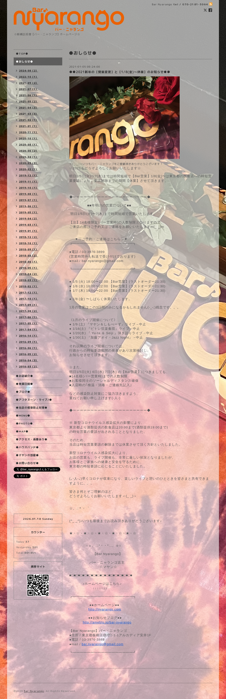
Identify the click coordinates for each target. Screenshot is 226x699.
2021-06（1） (28, 95)
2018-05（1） (28, 268)
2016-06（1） (28, 348)
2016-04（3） (28, 360)
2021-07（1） (28, 89)
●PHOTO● (24, 423)
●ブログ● (23, 392)
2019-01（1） (28, 231)
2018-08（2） (28, 255)
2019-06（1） (28, 206)
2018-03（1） (28, 280)
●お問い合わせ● (27, 463)
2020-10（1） (28, 138)
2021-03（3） (28, 114)
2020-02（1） (28, 169)
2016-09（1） (28, 342)
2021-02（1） (28, 120)
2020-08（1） (28, 144)
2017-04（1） (28, 329)
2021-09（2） (28, 83)
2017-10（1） (28, 299)
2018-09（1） (28, 249)
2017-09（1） (28, 305)
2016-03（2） (28, 366)
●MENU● (23, 415)
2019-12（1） (28, 175)
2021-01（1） (28, 126)
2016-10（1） (28, 336)
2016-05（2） (28, 354)
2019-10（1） (28, 188)
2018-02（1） (28, 286)
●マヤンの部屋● (27, 455)
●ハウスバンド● (27, 447)
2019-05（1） (28, 212)
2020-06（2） (28, 151)
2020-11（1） (28, 132)
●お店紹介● (24, 376)
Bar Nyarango (34, 691)
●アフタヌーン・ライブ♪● (34, 400)
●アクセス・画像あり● (31, 439)
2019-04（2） (28, 218)
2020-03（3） (28, 163)
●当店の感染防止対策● (31, 407)
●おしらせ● (24, 61)
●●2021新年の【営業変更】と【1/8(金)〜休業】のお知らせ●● (119, 72)
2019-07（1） (28, 200)
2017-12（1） (28, 292)
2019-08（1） (28, 194)
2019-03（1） (28, 225)
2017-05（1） (28, 323)
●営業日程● (24, 384)
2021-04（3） (28, 107)
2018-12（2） (28, 237)
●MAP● (22, 431)
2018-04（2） (28, 274)
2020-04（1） (28, 157)
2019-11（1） (28, 181)
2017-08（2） (28, 311)
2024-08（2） (28, 70)
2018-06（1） (28, 262)
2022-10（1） (28, 77)
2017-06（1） (28, 317)
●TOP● (22, 53)
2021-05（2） (28, 101)
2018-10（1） (28, 243)
